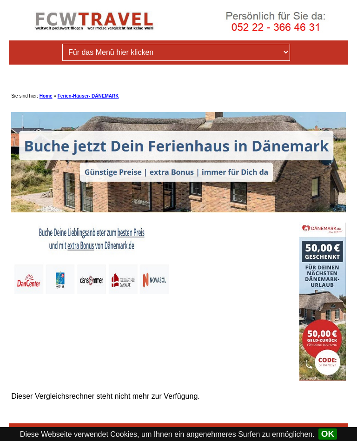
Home (46, 96)
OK (328, 434)
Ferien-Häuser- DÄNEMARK (88, 96)
